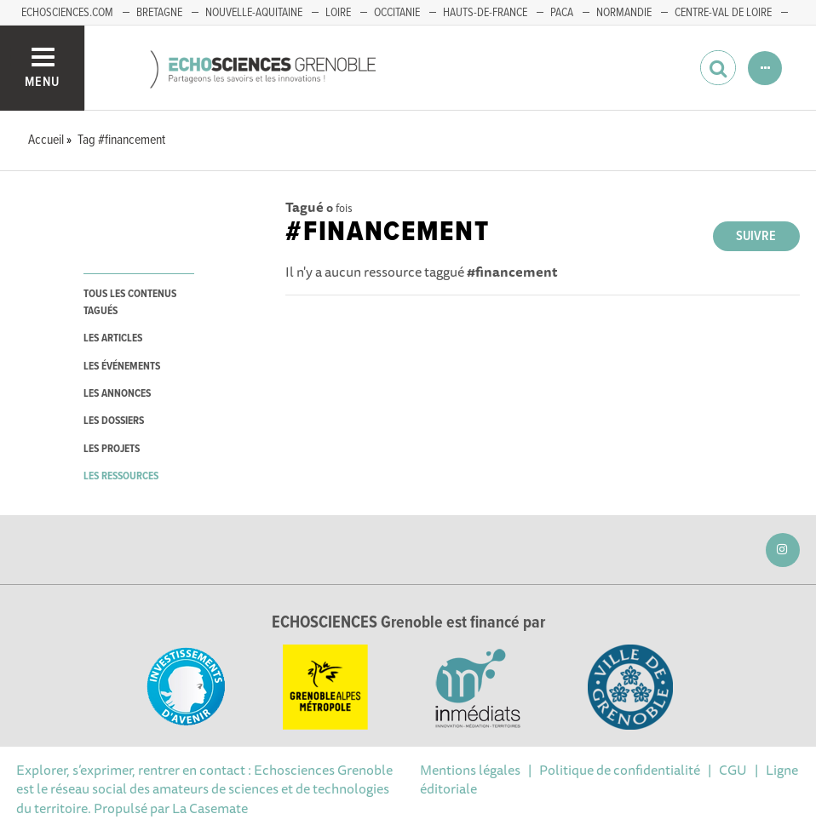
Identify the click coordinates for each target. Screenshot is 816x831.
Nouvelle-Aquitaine (253, 12)
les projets (111, 449)
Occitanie (397, 12)
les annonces (117, 394)
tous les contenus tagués (129, 302)
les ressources (120, 476)
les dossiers (113, 421)
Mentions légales (470, 770)
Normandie (624, 12)
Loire (338, 12)
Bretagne (159, 12)
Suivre (756, 236)
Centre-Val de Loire (723, 12)
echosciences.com (67, 12)
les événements (121, 366)
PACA (561, 12)
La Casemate (210, 808)
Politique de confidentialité (619, 770)
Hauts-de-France (485, 12)
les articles (112, 338)
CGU (733, 770)
